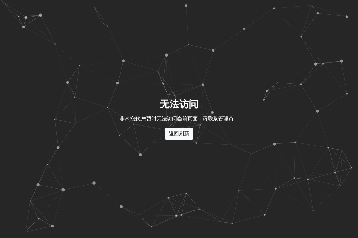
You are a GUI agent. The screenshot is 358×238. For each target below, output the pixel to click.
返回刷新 (179, 134)
